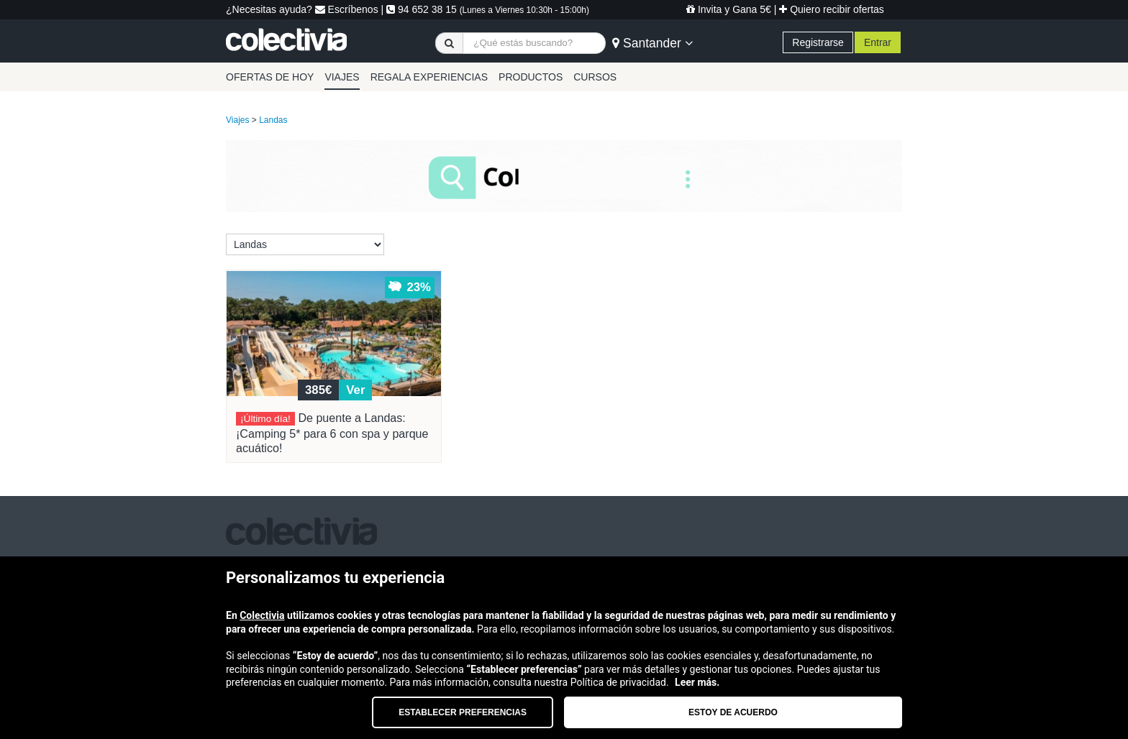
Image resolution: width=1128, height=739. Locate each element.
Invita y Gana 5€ (728, 9)
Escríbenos (346, 9)
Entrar (877, 42)
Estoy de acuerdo (733, 712)
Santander (652, 43)
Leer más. (697, 682)
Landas (273, 120)
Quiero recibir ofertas (831, 9)
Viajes (237, 120)
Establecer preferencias (463, 712)
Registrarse (818, 42)
